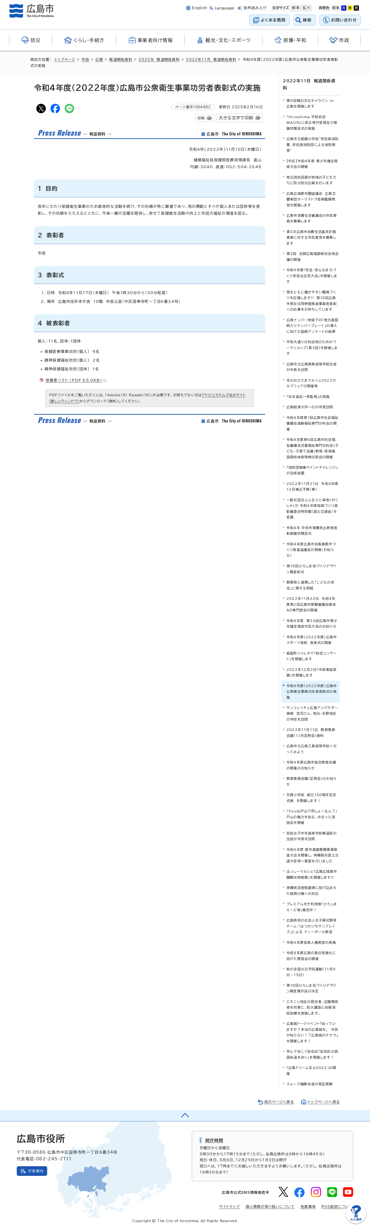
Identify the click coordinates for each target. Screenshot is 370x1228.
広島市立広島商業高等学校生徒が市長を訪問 (311, 366)
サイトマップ (229, 1206)
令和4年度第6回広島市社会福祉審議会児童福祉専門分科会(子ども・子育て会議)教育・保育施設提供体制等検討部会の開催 (312, 448)
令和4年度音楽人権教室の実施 (311, 942)
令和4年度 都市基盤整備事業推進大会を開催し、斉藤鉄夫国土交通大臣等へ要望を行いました (312, 855)
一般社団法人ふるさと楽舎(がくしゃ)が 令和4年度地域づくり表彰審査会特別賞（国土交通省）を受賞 (312, 508)
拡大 (306, 8)
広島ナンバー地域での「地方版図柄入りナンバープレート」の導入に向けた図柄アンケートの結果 (312, 325)
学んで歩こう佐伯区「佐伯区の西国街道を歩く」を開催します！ (312, 1054)
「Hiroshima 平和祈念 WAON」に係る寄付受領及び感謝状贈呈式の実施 (311, 122)
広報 (100, 59)
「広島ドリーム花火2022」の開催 (311, 1070)
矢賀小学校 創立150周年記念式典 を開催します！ (311, 797)
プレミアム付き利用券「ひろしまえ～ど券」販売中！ (311, 906)
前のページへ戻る (278, 1101)
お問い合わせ (344, 20)
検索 (307, 20)
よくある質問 (273, 20)
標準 (295, 8)
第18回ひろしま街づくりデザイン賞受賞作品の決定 (311, 988)
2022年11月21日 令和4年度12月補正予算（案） (312, 486)
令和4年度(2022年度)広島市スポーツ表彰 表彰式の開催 (311, 639)
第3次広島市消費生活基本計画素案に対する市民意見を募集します (311, 237)
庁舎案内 (35, 1171)
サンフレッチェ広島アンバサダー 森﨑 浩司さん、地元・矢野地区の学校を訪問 (313, 713)
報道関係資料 (121, 59)
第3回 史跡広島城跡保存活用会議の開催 (312, 256)
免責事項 (308, 1206)
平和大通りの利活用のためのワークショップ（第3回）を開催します (312, 347)
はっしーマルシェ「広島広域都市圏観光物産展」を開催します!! (311, 874)
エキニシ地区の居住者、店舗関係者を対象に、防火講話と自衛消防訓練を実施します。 (312, 1007)
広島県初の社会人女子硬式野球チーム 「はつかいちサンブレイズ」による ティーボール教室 (311, 925)
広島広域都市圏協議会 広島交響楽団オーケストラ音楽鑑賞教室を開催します (311, 199)
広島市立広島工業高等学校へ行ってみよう (311, 748)
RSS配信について (337, 1206)
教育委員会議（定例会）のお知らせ (311, 781)
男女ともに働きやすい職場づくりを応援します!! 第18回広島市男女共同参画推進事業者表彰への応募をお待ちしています (311, 300)
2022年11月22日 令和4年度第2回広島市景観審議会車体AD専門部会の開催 (311, 604)
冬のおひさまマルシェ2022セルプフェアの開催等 (311, 383)
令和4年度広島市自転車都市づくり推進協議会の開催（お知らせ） (311, 549)
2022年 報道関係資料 (159, 59)
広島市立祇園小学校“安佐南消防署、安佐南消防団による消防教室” (312, 144)
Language (224, 8)
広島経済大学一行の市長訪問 (309, 407)
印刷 (201, 118)
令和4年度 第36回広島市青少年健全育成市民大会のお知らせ (311, 623)
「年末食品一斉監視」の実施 (308, 396)
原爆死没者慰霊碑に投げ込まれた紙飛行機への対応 (311, 890)
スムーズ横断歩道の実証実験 (309, 1084)
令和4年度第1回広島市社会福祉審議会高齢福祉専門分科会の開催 (312, 423)
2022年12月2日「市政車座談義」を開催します (311, 672)
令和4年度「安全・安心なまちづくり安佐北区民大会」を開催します (311, 275)
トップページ (65, 59)
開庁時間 (214, 1140)
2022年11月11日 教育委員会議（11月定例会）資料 (310, 732)
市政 (86, 59)
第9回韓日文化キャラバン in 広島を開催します (310, 103)
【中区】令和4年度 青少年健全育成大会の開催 (312, 163)
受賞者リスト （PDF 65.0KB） (76, 380)
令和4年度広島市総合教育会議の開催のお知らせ (311, 764)
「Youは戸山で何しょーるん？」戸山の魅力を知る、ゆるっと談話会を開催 (311, 816)
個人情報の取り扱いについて (270, 1206)
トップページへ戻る (323, 1101)
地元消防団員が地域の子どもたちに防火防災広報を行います (311, 179)
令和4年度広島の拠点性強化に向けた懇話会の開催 (311, 955)
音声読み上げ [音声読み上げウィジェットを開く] (255, 8)
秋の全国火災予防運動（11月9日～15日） (311, 971)
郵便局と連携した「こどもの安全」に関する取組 (310, 584)
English (199, 8)
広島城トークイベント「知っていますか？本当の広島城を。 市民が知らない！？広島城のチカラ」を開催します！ (312, 1032)
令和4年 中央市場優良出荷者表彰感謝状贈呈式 (311, 530)
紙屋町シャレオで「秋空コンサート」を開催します (311, 655)
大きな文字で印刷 (236, 118)
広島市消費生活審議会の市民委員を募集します (311, 218)
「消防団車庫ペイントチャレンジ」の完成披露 (312, 470)
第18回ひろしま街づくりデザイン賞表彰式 (311, 568)
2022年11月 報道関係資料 (212, 59)
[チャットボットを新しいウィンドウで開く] (356, 1222)
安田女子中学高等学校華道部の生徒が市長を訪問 (311, 835)
